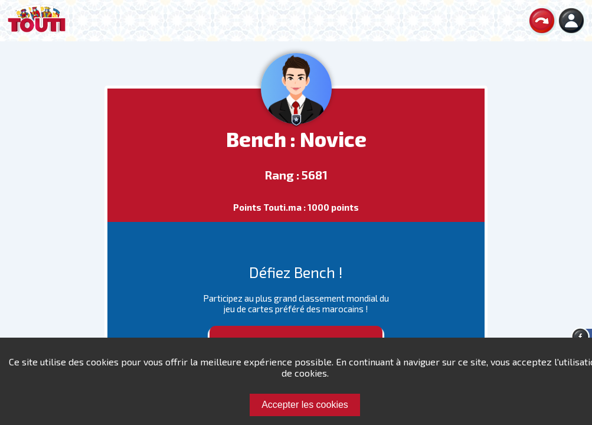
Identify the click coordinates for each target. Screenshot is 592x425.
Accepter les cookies (304, 405)
